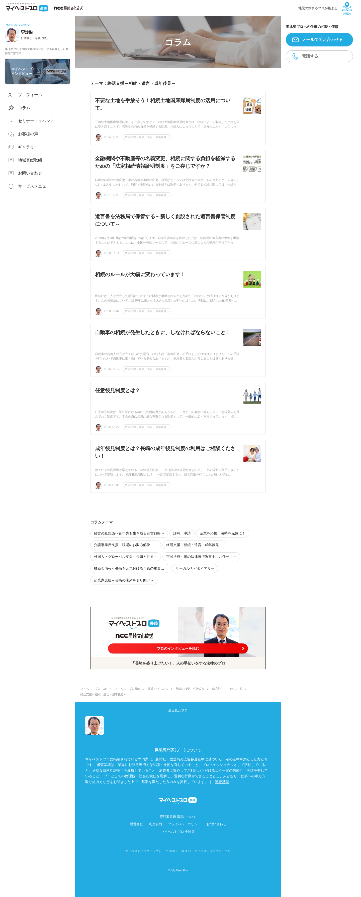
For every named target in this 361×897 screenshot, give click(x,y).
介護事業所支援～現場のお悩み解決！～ (125, 545)
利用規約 (155, 824)
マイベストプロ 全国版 (178, 831)
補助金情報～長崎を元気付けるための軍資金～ (131, 568)
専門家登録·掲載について (178, 817)
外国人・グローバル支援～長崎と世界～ (125, 557)
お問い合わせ (216, 824)
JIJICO (186, 851)
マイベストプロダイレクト (143, 851)
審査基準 (222, 782)
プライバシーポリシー (184, 824)
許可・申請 (182, 533)
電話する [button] (310, 56)
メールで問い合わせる (322, 39)
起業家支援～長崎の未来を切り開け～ (124, 580)
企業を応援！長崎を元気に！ (222, 533)
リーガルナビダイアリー (195, 568)
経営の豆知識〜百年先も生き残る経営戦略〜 (129, 533)
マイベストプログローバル (213, 851)
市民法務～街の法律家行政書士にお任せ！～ (201, 557)
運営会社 (136, 824)
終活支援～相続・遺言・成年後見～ (147, 137)
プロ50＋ (171, 851)
